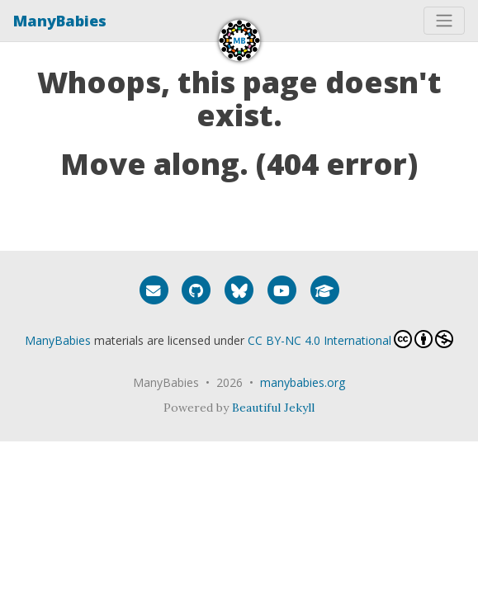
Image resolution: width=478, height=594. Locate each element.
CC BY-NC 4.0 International (350, 339)
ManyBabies (59, 21)
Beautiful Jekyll (273, 407)
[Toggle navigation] (444, 21)
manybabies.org (302, 382)
